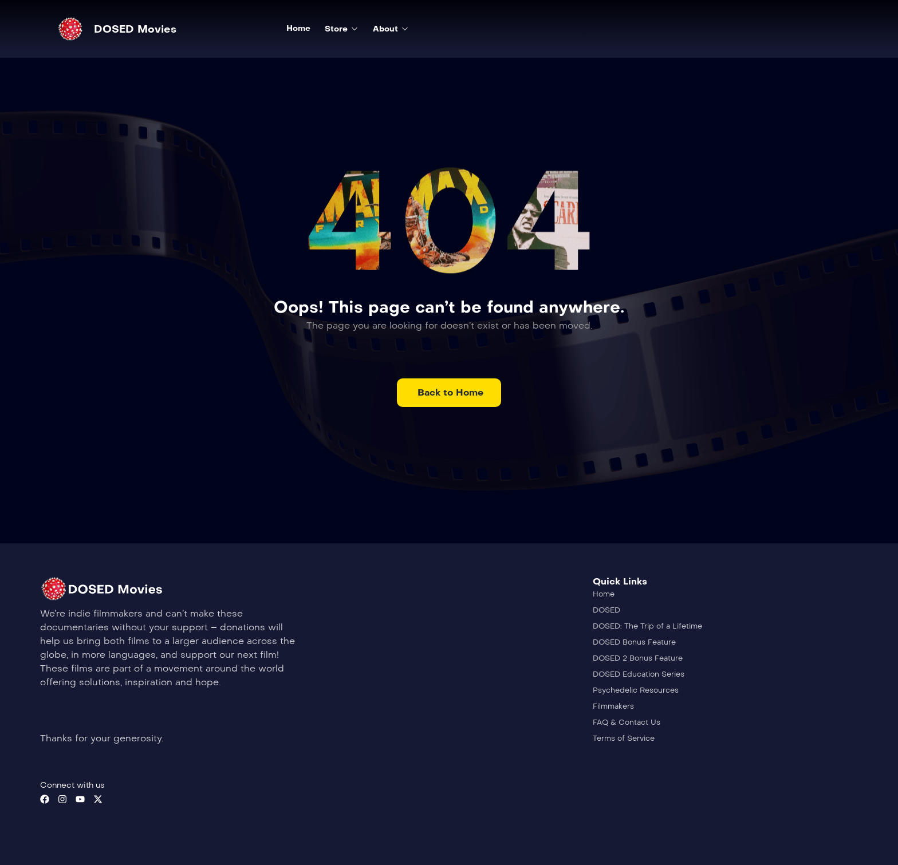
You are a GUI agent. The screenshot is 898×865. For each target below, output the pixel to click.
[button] (449, 392)
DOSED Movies (135, 29)
